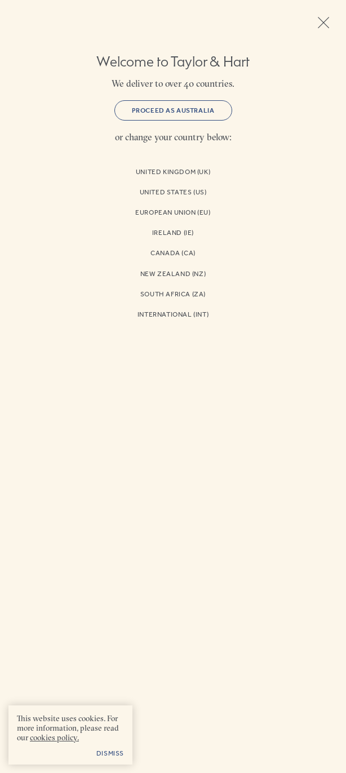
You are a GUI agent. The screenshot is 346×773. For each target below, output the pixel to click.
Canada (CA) (173, 253)
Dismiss (110, 753)
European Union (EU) (172, 212)
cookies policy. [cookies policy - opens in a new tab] (54, 737)
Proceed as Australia (173, 110)
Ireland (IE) (173, 233)
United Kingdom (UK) (173, 172)
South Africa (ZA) (173, 294)
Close (323, 22)
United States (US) (173, 192)
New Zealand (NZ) (173, 274)
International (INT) (173, 314)
